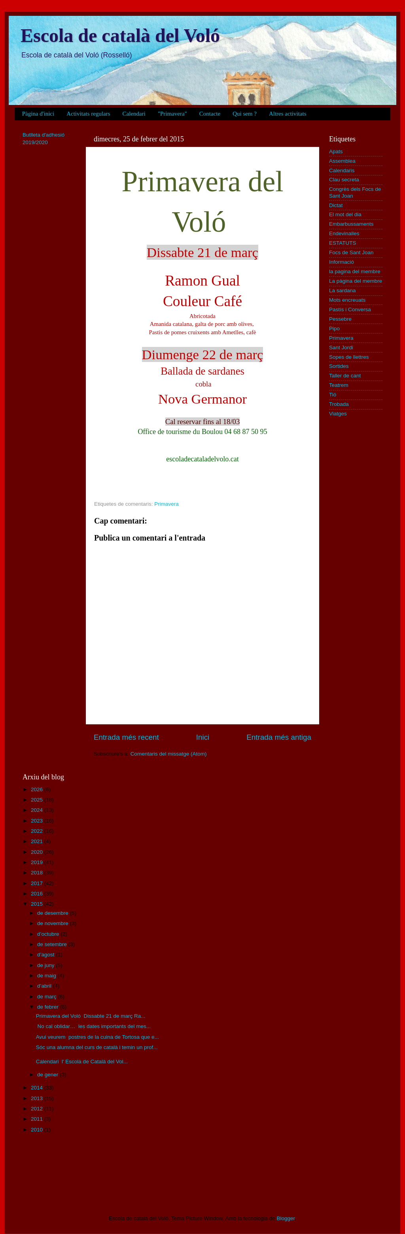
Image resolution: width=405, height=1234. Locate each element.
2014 (37, 1088)
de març (47, 997)
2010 (37, 1130)
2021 (37, 841)
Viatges (338, 414)
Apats (336, 151)
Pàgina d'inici (38, 113)
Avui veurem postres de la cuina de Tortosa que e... (97, 1037)
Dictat (336, 205)
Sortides (339, 366)
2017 (37, 883)
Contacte (209, 113)
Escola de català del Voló (120, 35)
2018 (37, 873)
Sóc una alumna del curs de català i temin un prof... (97, 1047)
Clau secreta (344, 180)
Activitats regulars (88, 113)
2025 (37, 800)
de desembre (53, 913)
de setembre (52, 944)
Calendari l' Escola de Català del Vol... (82, 1062)
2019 (37, 862)
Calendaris (342, 170)
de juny (46, 965)
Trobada (339, 404)
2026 (37, 789)
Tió (332, 395)
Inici (203, 737)
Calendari (134, 113)
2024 (37, 810)
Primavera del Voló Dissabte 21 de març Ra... (91, 1016)
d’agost (46, 955)
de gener (48, 1075)
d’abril (45, 986)
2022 (37, 831)
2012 (37, 1109)
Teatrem (338, 385)
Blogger (285, 1218)
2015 (37, 904)
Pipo (334, 328)
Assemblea (342, 161)
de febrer (48, 1007)
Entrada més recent (126, 737)
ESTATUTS (342, 243)
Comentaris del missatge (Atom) (169, 754)
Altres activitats (288, 113)
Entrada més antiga (278, 737)
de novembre (53, 923)
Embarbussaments (351, 224)
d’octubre (49, 934)
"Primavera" (172, 113)
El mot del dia (345, 214)
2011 (37, 1119)
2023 (37, 821)
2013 (37, 1098)
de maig (47, 976)
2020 (37, 852)
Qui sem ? (245, 113)
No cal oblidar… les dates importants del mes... (93, 1026)
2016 (37, 894)
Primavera (166, 504)
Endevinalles (344, 233)
